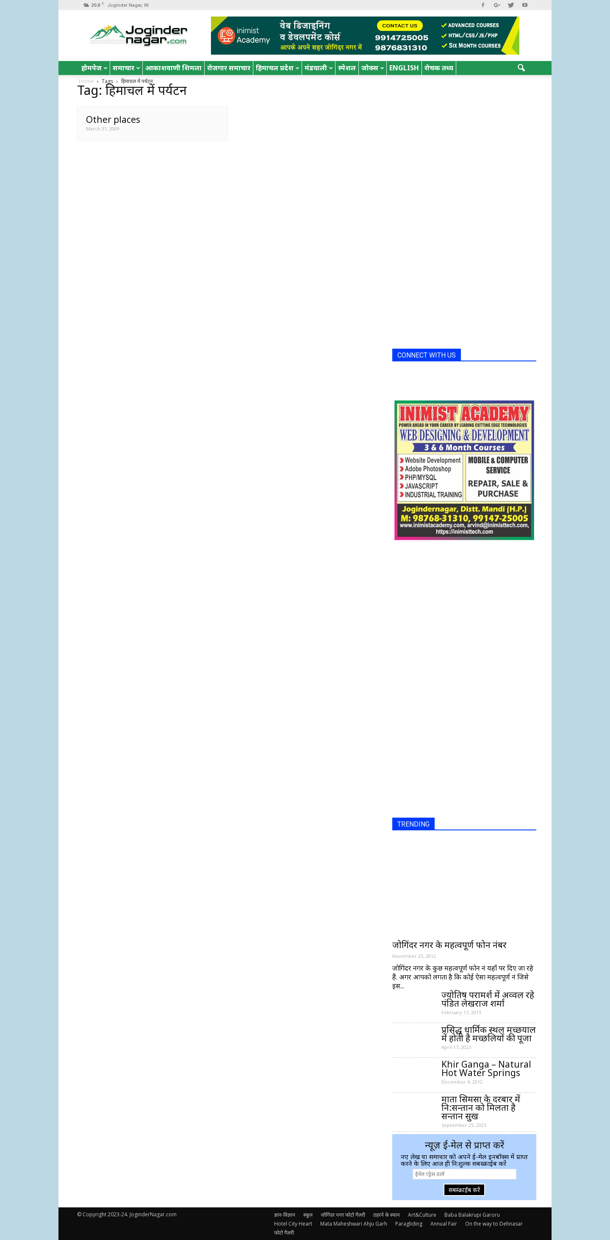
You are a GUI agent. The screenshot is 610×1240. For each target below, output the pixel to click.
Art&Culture (422, 1214)
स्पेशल (347, 67)
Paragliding (408, 1223)
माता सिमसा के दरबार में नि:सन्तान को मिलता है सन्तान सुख (480, 1107)
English (404, 67)
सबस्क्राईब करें (464, 1190)
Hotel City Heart (293, 1223)
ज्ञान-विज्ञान (284, 1214)
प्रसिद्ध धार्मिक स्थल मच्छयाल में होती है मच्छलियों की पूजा (488, 1034)
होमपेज (94, 67)
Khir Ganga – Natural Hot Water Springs (486, 1068)
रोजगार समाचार (228, 67)
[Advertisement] (455, 215)
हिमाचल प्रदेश (277, 67)
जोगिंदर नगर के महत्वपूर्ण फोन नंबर (449, 945)
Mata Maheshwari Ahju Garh (353, 1223)
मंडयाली (319, 67)
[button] (521, 68)
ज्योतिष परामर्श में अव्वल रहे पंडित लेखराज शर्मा (487, 999)
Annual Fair (443, 1223)
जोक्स (372, 67)
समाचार (126, 67)
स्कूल (308, 1214)
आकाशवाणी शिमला (173, 67)
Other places (113, 119)
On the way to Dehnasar (494, 1223)
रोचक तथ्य (438, 67)
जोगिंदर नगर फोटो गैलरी (343, 1214)
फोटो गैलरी (284, 1232)
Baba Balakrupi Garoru (472, 1214)
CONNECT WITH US (426, 355)
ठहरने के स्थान (386, 1214)
